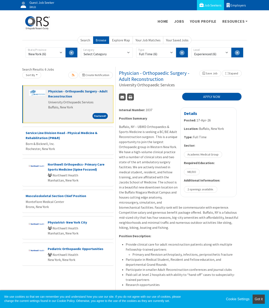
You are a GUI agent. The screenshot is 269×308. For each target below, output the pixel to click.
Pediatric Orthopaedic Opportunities (75, 249)
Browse (101, 40)
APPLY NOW (211, 97)
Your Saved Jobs (177, 40)
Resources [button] (233, 21)
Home (163, 21)
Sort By (30, 75)
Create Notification (95, 75)
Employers (236, 5)
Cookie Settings (237, 299)
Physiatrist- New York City (67, 222)
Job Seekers (210, 5)
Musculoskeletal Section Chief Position (56, 196)
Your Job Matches (148, 40)
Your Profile (203, 21)
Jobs (179, 21)
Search (85, 40)
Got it (259, 299)
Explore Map (121, 40)
